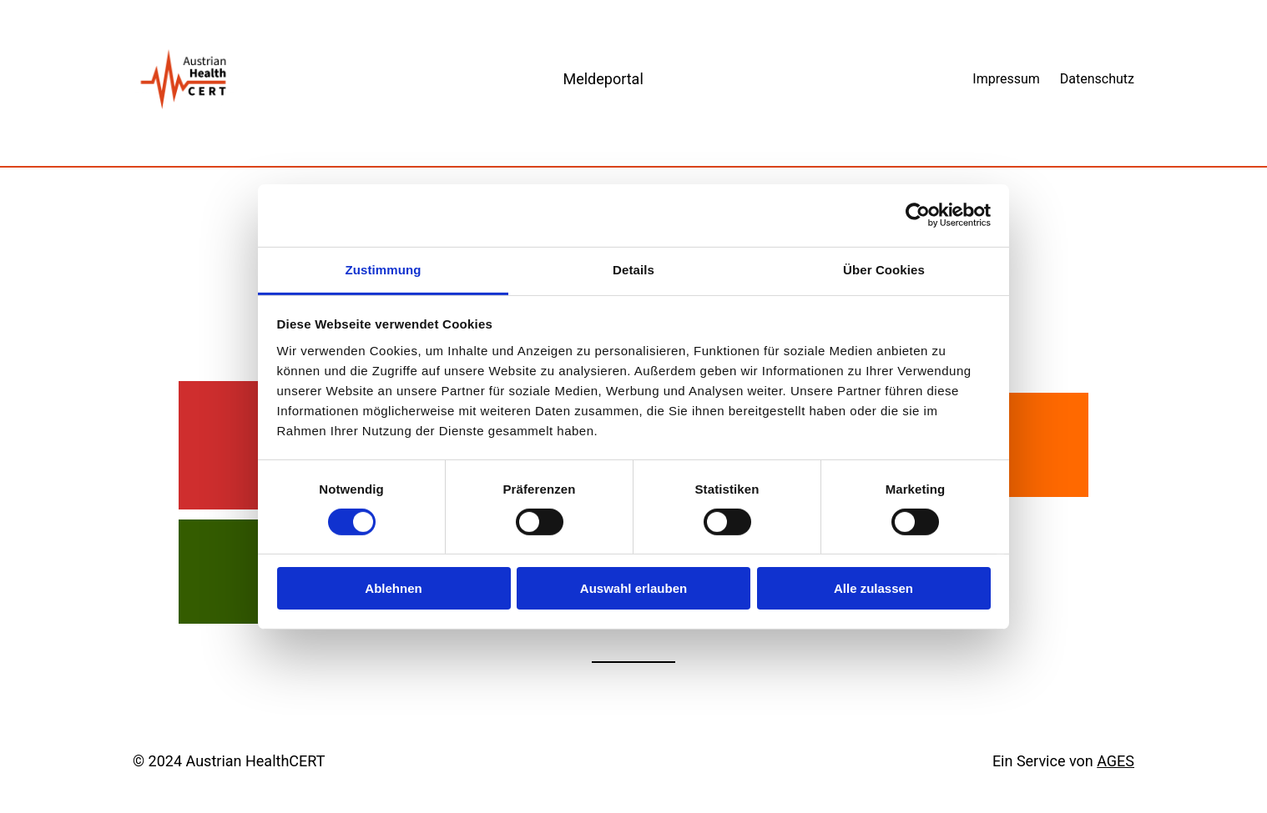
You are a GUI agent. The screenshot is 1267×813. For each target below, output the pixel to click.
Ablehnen (393, 588)
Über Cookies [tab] (884, 269)
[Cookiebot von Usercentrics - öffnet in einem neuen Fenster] (918, 215)
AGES (1115, 761)
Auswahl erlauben (633, 588)
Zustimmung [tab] (383, 269)
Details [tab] (633, 269)
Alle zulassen (873, 588)
